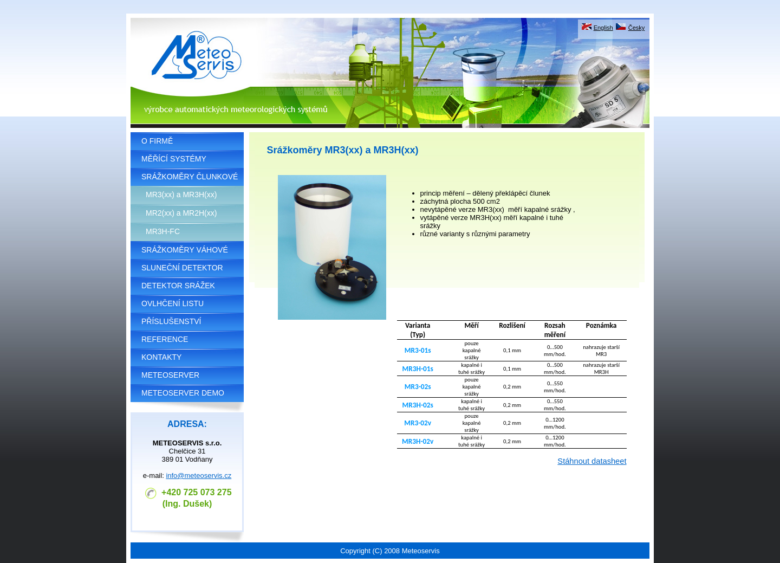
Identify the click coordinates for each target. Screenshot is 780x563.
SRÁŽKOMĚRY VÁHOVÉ (184, 249)
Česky (636, 27)
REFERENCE (164, 339)
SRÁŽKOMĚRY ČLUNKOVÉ (189, 176)
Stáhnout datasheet (591, 461)
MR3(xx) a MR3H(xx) (181, 194)
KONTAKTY (161, 357)
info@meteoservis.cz (198, 475)
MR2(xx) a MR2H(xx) (181, 213)
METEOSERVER (170, 375)
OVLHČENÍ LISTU (172, 303)
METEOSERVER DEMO (182, 393)
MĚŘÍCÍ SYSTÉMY (173, 158)
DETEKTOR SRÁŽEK (178, 285)
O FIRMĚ (157, 141)
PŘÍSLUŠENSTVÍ (171, 321)
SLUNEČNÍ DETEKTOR (182, 267)
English (603, 27)
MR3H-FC (163, 231)
